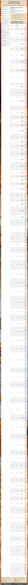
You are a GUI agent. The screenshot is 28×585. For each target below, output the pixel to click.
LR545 (12, 527)
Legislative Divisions (5, 19)
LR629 (12, 550)
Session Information (5, 32)
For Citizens (4, 38)
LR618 (12, 538)
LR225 (12, 291)
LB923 (12, 176)
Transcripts (3, 34)
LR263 (12, 331)
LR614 (12, 534)
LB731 (12, 145)
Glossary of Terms (18, 580)
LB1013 (12, 188)
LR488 (12, 452)
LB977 (12, 183)
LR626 (12, 543)
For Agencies (4, 36)
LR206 (12, 264)
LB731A (12, 149)
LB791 (12, 159)
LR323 (12, 400)
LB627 (12, 117)
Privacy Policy (4, 580)
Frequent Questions (5, 578)
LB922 (12, 172)
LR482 (12, 427)
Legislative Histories (5, 21)
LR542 (12, 503)
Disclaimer (17, 581)
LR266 (12, 359)
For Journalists (4, 40)
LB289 (12, 77)
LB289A (12, 83)
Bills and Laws (5, 13)
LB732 (12, 153)
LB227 (12, 61)
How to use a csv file (18, 17)
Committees (5, 17)
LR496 (12, 465)
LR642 (12, 559)
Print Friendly (18, 19)
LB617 (12, 107)
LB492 (12, 92)
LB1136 (12, 200)
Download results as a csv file (18, 15)
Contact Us (4, 581)
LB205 (12, 55)
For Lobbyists (4, 42)
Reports (5, 27)
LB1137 (12, 204)
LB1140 (12, 222)
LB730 (12, 141)
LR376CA (12, 417)
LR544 (12, 517)
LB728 (12, 130)
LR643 (12, 569)
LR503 (12, 485)
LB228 (12, 66)
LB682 (12, 121)
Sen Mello (17, 28)
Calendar (3, 15)
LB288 (12, 70)
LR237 (12, 302)
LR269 (12, 384)
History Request (4, 23)
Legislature (5, 11)
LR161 (12, 244)
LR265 (12, 348)
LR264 (12, 340)
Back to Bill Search (18, 14)
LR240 (12, 311)
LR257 (12, 323)
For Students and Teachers (4, 45)
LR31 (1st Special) (12, 237)
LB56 (11, 39)
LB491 (12, 86)
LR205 (12, 256)
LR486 (12, 436)
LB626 (12, 112)
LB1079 (12, 194)
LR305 (12, 392)
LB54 (11, 28)
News (3, 25)
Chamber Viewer (5, 9)
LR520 (12, 498)
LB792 (12, 166)
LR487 (12, 444)
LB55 (11, 33)
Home (4, 7)
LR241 (12, 317)
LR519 (12, 494)
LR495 (12, 458)
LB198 (12, 48)
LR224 (12, 282)
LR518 (12, 490)
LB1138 (12, 210)
